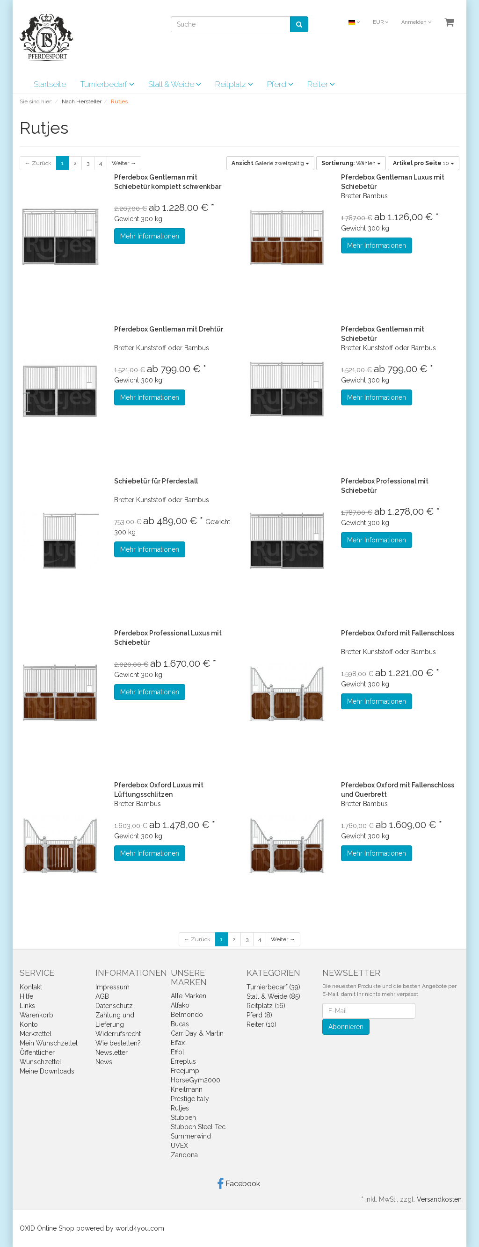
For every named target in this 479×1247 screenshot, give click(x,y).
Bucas (180, 1024)
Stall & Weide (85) (273, 996)
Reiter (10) (261, 1024)
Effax (178, 1042)
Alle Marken (188, 996)
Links (27, 1005)
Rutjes (180, 1108)
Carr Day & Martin (197, 1033)
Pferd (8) (259, 1015)
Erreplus (183, 1061)
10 (423, 163)
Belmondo (187, 1014)
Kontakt (31, 987)
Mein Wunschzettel (49, 1043)
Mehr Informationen (149, 236)
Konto (29, 1024)
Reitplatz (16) (266, 1005)
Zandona (184, 1155)
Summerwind (191, 1136)
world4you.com (140, 1228)
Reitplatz (234, 84)
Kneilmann (187, 1089)
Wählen (351, 163)
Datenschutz (114, 1005)
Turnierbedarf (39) (273, 987)
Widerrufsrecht (118, 1034)
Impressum (112, 987)
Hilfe (26, 996)
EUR (380, 22)
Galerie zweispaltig (270, 163)
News (103, 1062)
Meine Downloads (47, 1071)
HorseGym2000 (195, 1080)
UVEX (179, 1145)
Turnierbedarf (107, 84)
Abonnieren (345, 1027)
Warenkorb (36, 1015)
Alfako (180, 1005)
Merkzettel (35, 1034)
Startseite (50, 84)
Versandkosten (439, 1199)
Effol (177, 1052)
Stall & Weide (174, 84)
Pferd (280, 84)
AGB (102, 996)
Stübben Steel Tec (198, 1127)
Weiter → (124, 163)
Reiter (321, 84)
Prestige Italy (190, 1099)
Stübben (183, 1117)
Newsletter (111, 1052)
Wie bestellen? (118, 1043)
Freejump (185, 1070)
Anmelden (416, 22)
